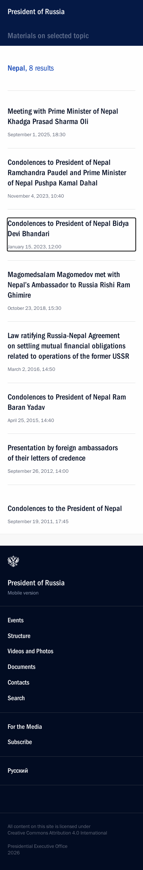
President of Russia (36, 11)
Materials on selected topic (48, 35)
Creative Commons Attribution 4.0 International (57, 833)
